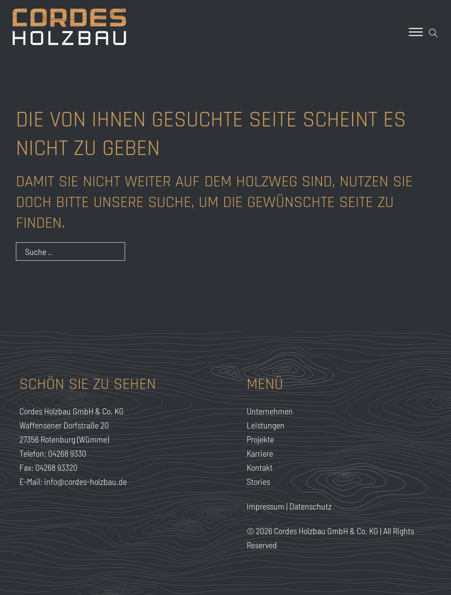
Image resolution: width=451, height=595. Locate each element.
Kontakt (260, 467)
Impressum (266, 506)
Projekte (260, 439)
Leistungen (266, 425)
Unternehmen (270, 411)
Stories (258, 481)
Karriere (260, 453)
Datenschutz (310, 506)
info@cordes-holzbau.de (85, 481)
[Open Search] (433, 33)
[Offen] (416, 32)
